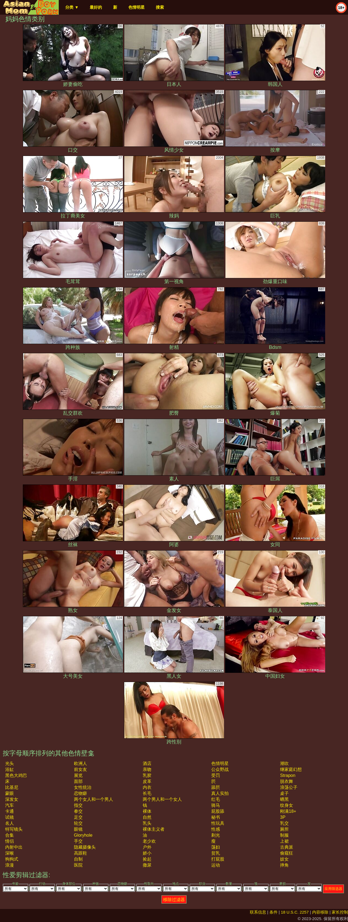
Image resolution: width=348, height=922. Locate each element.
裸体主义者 (153, 829)
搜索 (160, 7)
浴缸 (9, 769)
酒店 (147, 763)
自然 (147, 817)
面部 (78, 781)
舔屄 (215, 787)
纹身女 (286, 805)
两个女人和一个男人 (93, 799)
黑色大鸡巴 (16, 775)
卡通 (9, 811)
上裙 (284, 841)
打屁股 (217, 859)
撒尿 (147, 865)
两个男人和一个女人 (162, 799)
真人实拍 (220, 793)
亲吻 (147, 769)
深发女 (11, 799)
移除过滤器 (174, 899)
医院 (78, 865)
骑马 (215, 805)
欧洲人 (80, 763)
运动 (215, 865)
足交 (78, 817)
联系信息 (258, 912)
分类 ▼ (72, 7)
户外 (147, 847)
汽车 (9, 805)
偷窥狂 (286, 853)
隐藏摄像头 (85, 847)
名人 (9, 823)
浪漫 (9, 865)
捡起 (147, 859)
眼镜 (78, 829)
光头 (9, 763)
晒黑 (284, 799)
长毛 (147, 793)
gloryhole (83, 835)
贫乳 (215, 853)
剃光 (215, 835)
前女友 (80, 769)
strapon (287, 775)
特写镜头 (14, 829)
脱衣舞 (286, 781)
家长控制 (340, 912)
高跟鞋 (80, 853)
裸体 (147, 811)
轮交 (78, 823)
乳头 (147, 823)
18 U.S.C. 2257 (295, 912)
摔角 (284, 865)
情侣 (9, 841)
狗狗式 (11, 859)
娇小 (147, 853)
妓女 (284, 859)
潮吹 (284, 763)
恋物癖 (80, 793)
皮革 (147, 781)
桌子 (284, 793)
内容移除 (320, 912)
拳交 (78, 811)
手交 (78, 841)
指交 (78, 805)
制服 (284, 835)
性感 (215, 829)
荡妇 (215, 847)
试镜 (9, 817)
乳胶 (147, 775)
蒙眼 (9, 793)
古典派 (286, 847)
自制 (78, 859)
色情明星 (136, 7)
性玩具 (217, 823)
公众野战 (220, 769)
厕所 (284, 829)
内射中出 (14, 847)
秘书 (215, 817)
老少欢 (149, 841)
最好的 (96, 7)
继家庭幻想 (291, 769)
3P (282, 817)
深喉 (9, 853)
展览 (78, 775)
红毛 (215, 799)
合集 (9, 835)
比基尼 (11, 787)
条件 (273, 912)
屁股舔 (217, 811)
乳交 (284, 823)
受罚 (215, 775)
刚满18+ (288, 811)
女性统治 (82, 787)
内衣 (147, 787)
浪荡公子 (288, 787)
